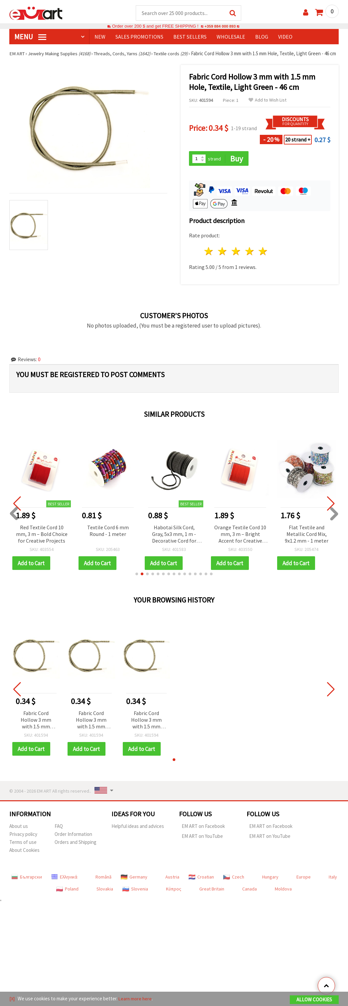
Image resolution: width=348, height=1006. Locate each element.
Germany (134, 884)
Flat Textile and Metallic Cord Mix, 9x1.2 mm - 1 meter (306, 541)
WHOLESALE (231, 37)
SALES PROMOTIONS (139, 37)
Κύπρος (173, 896)
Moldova (283, 896)
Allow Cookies (314, 1000)
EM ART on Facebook (203, 834)
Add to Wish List (267, 106)
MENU (30, 37)
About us (18, 834)
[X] (12, 999)
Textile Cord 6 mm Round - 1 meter (108, 537)
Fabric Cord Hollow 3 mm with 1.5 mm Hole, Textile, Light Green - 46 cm (36, 727)
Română (103, 884)
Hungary (270, 884)
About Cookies (24, 858)
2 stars (223, 258)
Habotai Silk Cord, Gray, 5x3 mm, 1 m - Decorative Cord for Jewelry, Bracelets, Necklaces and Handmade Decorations (174, 541)
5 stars (263, 258)
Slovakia (104, 896)
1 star (209, 258)
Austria (172, 884)
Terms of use (23, 850)
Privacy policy (23, 842)
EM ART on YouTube (202, 844)
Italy (333, 884)
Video (285, 37)
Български (26, 884)
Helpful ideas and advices (137, 834)
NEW (99, 37)
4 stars (250, 258)
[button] (136, 581)
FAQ (59, 834)
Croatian (201, 884)
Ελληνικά (64, 884)
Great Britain (211, 896)
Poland (67, 896)
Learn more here (136, 999)
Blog (261, 37)
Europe (303, 884)
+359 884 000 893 (220, 26)
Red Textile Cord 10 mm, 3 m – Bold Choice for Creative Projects (42, 541)
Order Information (73, 842)
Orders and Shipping (75, 850)
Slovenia (135, 896)
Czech (233, 884)
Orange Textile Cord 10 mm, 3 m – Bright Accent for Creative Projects (240, 541)
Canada (249, 896)
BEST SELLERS (190, 37)
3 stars (236, 258)
